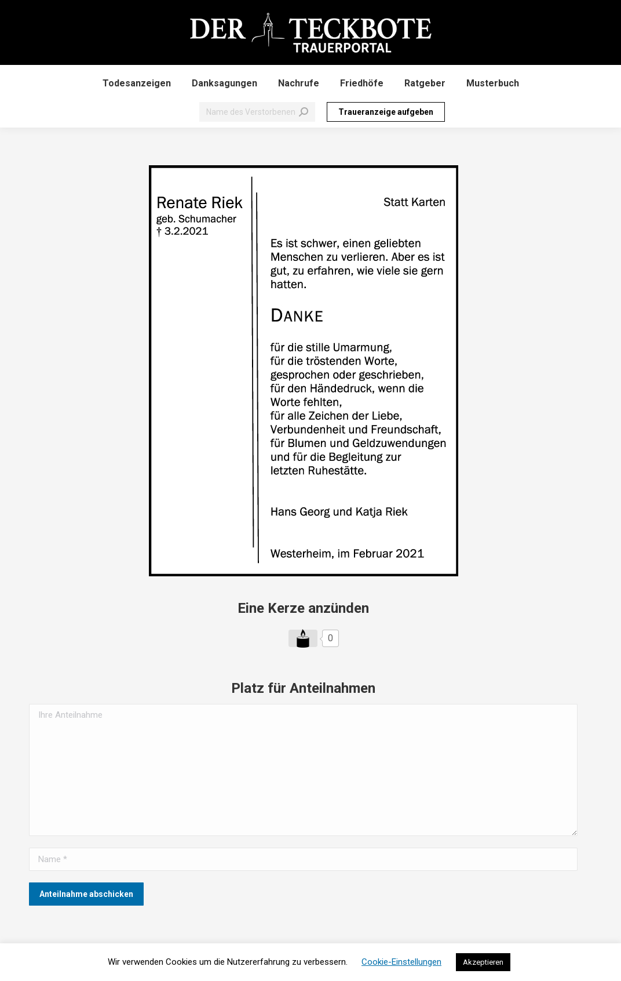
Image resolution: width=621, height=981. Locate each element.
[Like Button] (302, 638)
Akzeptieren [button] (483, 962)
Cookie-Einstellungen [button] (401, 962)
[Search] (257, 112)
